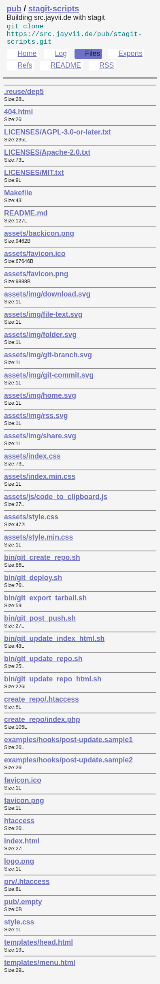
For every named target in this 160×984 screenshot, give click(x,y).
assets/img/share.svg (40, 441)
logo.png (19, 866)
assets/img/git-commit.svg (49, 380)
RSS (106, 70)
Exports (130, 58)
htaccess (19, 826)
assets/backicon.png (39, 238)
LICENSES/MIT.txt (34, 177)
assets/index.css (32, 461)
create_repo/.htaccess (41, 704)
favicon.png (24, 805)
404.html (18, 117)
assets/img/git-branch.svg (48, 360)
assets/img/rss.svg (36, 420)
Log (60, 58)
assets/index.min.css (39, 481)
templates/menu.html (39, 967)
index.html (22, 846)
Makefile (18, 198)
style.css (19, 927)
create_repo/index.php (42, 724)
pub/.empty (23, 907)
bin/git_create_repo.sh (42, 562)
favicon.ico (22, 785)
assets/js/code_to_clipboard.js (55, 501)
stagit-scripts (53, 8)
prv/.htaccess (26, 886)
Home (26, 58)
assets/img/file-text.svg (43, 319)
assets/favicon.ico (35, 258)
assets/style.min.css (38, 542)
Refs (24, 70)
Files (92, 58)
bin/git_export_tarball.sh (45, 603)
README (66, 70)
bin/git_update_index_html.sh (54, 643)
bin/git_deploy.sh (33, 582)
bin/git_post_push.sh (40, 623)
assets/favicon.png (36, 279)
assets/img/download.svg (47, 299)
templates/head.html (38, 947)
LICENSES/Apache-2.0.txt (47, 157)
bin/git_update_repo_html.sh (52, 684)
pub (13, 8)
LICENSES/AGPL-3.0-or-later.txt (57, 137)
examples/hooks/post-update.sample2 (68, 765)
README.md (26, 218)
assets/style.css (31, 522)
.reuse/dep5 (24, 96)
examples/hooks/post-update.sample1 (68, 745)
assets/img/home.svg (40, 400)
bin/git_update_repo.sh (43, 664)
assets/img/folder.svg (40, 339)
